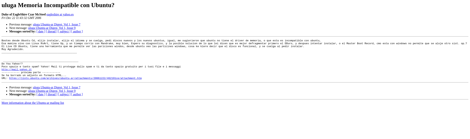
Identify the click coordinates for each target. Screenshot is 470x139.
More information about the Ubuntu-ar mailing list (33, 111)
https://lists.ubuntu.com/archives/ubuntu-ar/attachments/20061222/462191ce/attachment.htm (75, 86)
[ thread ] (51, 31)
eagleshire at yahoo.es (60, 14)
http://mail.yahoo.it (17, 75)
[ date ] (40, 31)
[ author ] (77, 31)
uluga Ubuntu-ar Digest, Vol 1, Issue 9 (52, 28)
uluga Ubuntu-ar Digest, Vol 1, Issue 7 (57, 24)
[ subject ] (64, 31)
